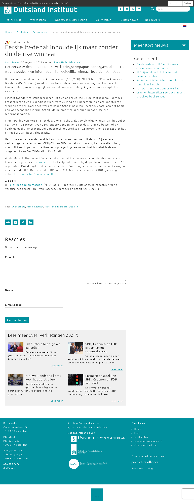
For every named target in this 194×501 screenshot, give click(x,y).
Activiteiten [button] (105, 19)
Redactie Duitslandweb (68, 62)
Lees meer (57, 365)
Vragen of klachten (145, 445)
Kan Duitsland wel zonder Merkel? (158, 88)
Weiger (187, 3)
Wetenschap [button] (39, 19)
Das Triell (74, 206)
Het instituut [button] (14, 19)
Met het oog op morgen (26, 184)
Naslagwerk (152, 19)
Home (8, 31)
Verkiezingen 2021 (58, 335)
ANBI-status (141, 436)
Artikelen (22, 31)
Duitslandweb (129, 19)
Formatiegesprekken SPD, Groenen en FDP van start (101, 379)
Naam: (9, 290)
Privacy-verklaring (142, 468)
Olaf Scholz (18, 206)
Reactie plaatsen (17, 320)
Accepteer (175, 3)
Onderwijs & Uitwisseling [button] (72, 19)
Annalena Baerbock (56, 206)
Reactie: (10, 257)
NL (187, 26)
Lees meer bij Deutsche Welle (34, 174)
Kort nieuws (40, 31)
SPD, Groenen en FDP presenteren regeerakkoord (101, 347)
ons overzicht (43, 162)
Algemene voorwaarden (148, 440)
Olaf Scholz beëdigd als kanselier (42, 345)
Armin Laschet (35, 206)
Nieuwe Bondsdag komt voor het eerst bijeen (43, 377)
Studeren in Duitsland (20, 26)
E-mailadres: (13, 304)
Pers (136, 432)
